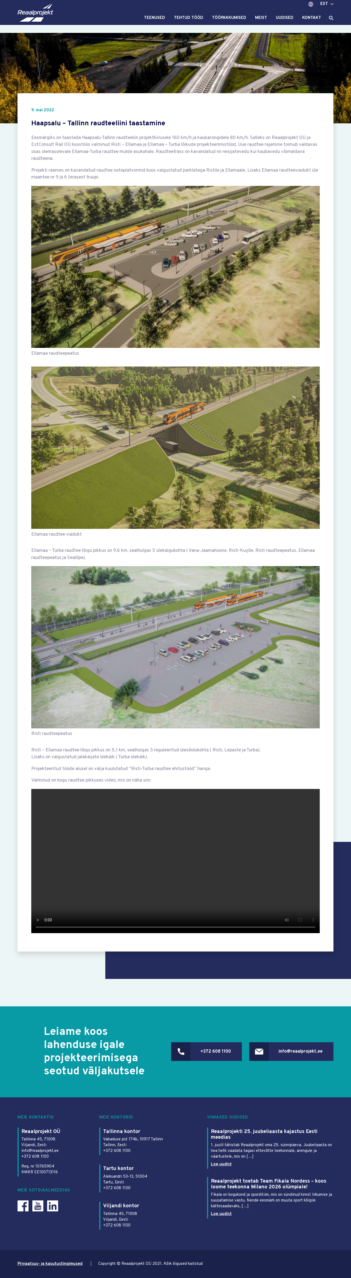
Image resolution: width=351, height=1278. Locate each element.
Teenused (154, 22)
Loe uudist (221, 1164)
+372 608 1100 (211, 1052)
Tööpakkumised (229, 22)
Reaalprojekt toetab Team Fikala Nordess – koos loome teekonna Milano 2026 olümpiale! (269, 1184)
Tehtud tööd (188, 22)
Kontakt (311, 22)
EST (324, 7)
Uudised (284, 22)
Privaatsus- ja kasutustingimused (51, 1263)
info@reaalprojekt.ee (299, 1052)
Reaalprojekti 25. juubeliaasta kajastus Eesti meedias (264, 1134)
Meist (261, 22)
